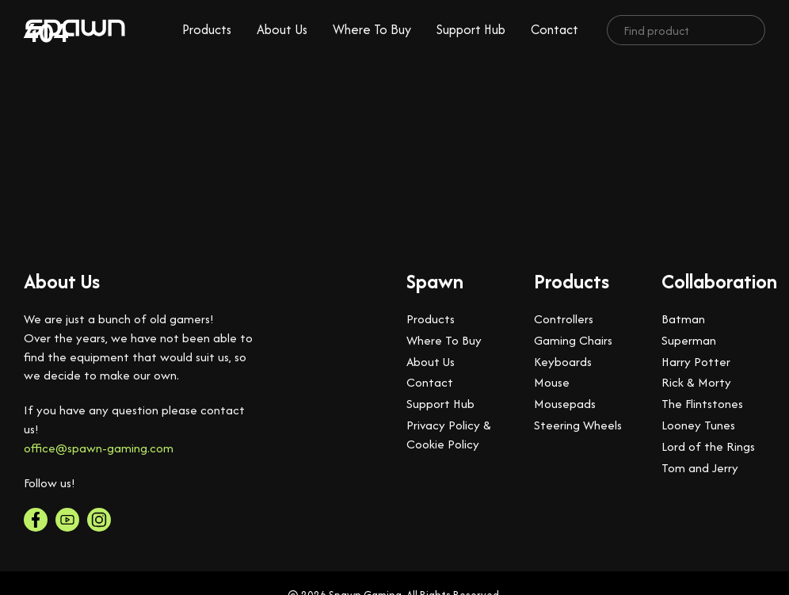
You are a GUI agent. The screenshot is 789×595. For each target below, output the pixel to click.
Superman (688, 340)
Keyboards (563, 362)
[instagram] (99, 520)
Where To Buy (372, 29)
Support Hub (470, 29)
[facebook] (36, 520)
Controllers (563, 319)
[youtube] (67, 520)
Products (206, 29)
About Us (282, 29)
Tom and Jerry (699, 468)
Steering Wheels (578, 425)
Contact (554, 29)
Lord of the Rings (708, 446)
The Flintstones (702, 404)
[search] (747, 30)
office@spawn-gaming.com (98, 448)
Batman (683, 319)
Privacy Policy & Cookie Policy (448, 434)
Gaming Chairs (573, 340)
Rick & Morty (696, 382)
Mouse (552, 382)
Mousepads (565, 404)
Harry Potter (695, 362)
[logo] (75, 30)
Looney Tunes (698, 425)
